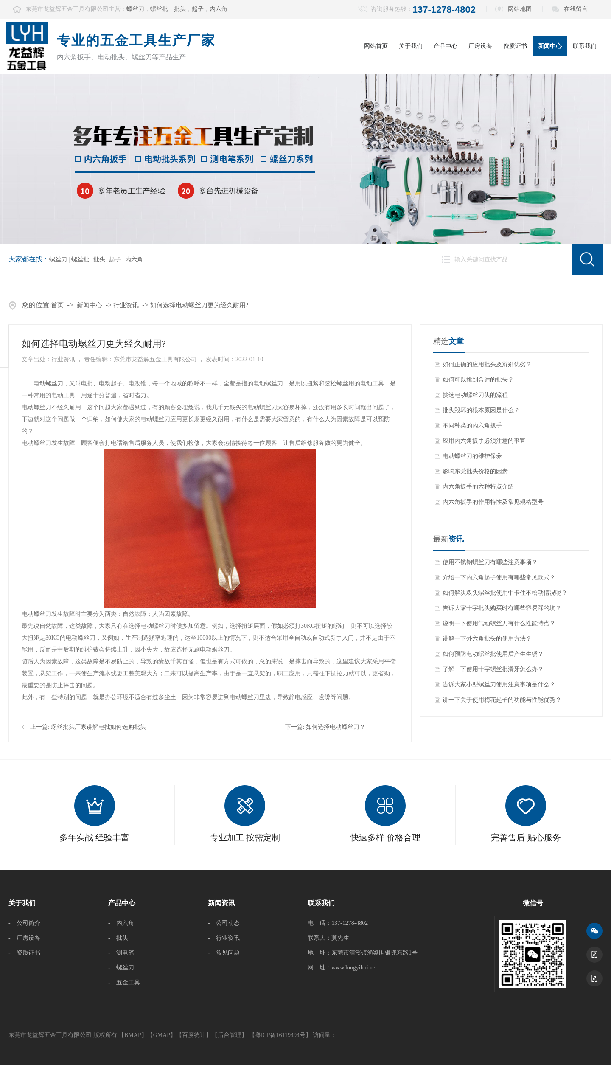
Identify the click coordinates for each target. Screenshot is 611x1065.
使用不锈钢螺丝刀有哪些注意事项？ (490, 562)
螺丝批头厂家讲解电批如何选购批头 (98, 727)
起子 (198, 9)
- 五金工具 (124, 982)
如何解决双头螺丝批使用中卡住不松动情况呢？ (505, 593)
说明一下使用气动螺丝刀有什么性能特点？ (499, 623)
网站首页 (376, 46)
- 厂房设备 (24, 938)
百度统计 (194, 1035)
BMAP (132, 1035)
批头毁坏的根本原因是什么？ (481, 410)
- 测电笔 (121, 953)
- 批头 (118, 938)
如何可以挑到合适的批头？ (478, 380)
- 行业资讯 (224, 938)
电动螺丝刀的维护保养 (472, 456)
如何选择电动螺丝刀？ (335, 727)
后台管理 (229, 1035)
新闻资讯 (221, 903)
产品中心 (445, 46)
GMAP (161, 1035)
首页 (57, 305)
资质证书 (515, 46)
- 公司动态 (224, 923)
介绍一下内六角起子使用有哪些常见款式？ (499, 577)
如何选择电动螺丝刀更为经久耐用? (199, 305)
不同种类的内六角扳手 (472, 425)
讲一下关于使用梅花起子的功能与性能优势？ (502, 700)
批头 (180, 9)
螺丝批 (159, 9)
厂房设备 (480, 46)
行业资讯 (126, 305)
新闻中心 (550, 46)
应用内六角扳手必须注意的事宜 (484, 441)
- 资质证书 (24, 953)
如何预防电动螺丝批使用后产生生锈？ (493, 654)
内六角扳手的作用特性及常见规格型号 (493, 502)
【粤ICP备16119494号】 (280, 1035)
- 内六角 (121, 923)
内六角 (218, 9)
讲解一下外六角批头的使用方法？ (487, 638)
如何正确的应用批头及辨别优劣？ (487, 364)
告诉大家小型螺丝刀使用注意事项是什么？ (499, 684)
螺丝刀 (135, 9)
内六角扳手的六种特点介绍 (478, 486)
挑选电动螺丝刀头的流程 (475, 395)
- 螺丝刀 (121, 967)
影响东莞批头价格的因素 (475, 471)
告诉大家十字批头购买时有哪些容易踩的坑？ (502, 608)
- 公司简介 (24, 923)
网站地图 (520, 9)
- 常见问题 (224, 953)
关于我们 (411, 46)
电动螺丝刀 (48, 383)
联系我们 (585, 46)
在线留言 (576, 9)
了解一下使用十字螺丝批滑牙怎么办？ (493, 669)
